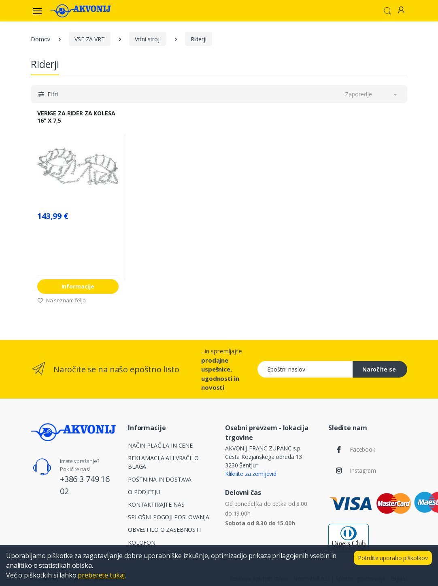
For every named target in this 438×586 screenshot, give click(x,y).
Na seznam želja (61, 300)
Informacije (78, 286)
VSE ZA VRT (89, 39)
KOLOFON (141, 542)
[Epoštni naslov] (305, 369)
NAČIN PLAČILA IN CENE (160, 445)
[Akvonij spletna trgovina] (80, 10)
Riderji (198, 39)
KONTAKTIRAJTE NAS (156, 504)
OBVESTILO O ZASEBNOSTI (164, 529)
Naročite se (379, 369)
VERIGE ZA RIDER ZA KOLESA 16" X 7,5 (76, 117)
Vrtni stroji (148, 39)
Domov (40, 39)
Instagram (363, 470)
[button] (387, 10)
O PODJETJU (144, 492)
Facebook (362, 449)
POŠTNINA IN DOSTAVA (159, 479)
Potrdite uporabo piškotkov (393, 558)
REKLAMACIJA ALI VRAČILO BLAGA (163, 462)
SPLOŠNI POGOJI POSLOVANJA (168, 517)
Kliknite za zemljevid (250, 474)
